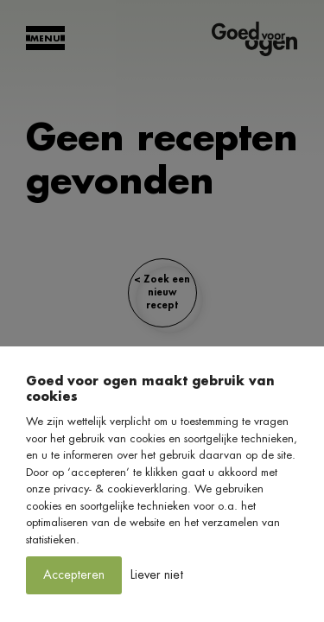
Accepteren (74, 574)
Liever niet (156, 574)
